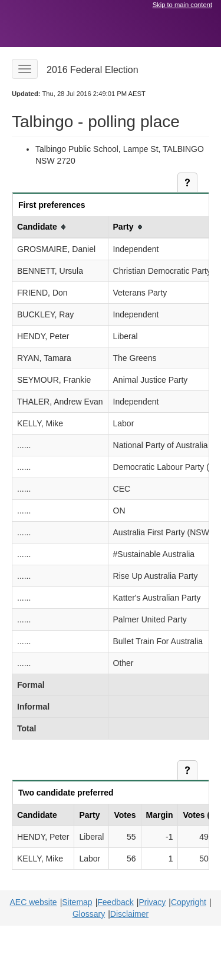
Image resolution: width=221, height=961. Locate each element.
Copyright (188, 902)
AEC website (33, 902)
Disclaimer (129, 914)
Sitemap (77, 902)
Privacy (152, 902)
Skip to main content (182, 4)
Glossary (88, 914)
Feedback (115, 902)
